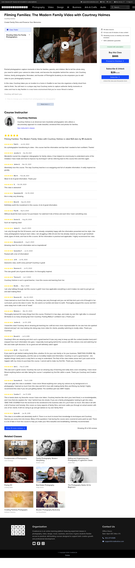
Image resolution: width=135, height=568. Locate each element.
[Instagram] (43, 543)
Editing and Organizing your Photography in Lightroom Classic (80, 459)
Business (77, 7)
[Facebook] (38, 543)
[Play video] (65, 45)
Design (60, 7)
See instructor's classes (26, 128)
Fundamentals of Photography (15, 458)
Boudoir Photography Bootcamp (48, 510)
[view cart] (109, 2)
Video (51, 7)
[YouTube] (34, 543)
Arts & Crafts (91, 7)
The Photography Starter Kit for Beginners (79, 486)
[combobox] (120, 7)
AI (68, 7)
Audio (103, 7)
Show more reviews (15, 428)
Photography (38, 7)
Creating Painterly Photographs (15, 510)
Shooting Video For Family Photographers (16, 36)
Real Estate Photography (45, 485)
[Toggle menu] (133, 7)
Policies (67, 555)
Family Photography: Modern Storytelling (47, 459)
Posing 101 (8, 485)
